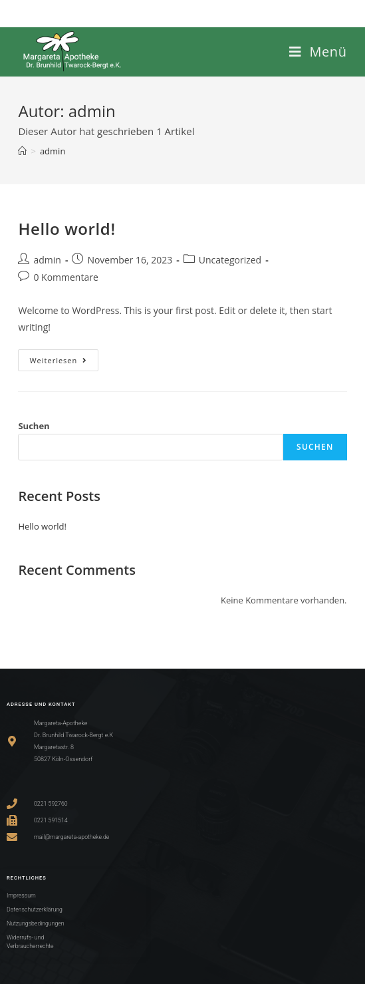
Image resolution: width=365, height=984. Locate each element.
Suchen (33, 426)
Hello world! (66, 229)
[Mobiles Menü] (318, 52)
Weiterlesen (63, 357)
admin (52, 151)
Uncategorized (230, 259)
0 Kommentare (65, 277)
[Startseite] (22, 151)
